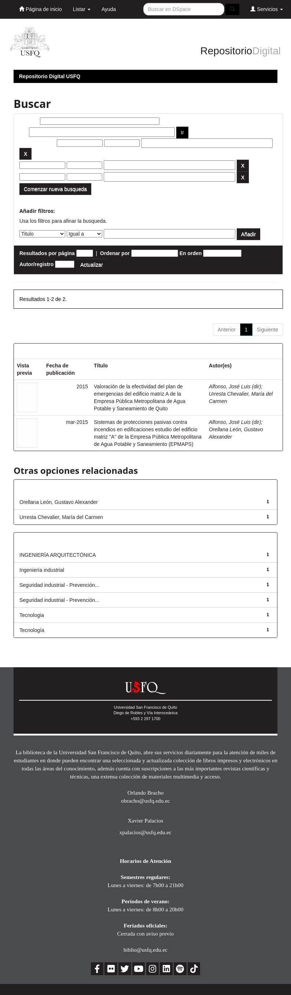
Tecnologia (31, 615)
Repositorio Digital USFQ (49, 76)
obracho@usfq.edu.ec (145, 801)
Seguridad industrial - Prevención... (59, 585)
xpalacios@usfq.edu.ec (145, 832)
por (23, 132)
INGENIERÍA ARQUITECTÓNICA (57, 555)
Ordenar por (115, 253)
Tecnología (31, 630)
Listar (82, 9)
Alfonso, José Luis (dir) (235, 386)
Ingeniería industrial (41, 570)
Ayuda (109, 9)
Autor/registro (36, 264)
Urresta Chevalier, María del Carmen (61, 517)
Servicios (266, 9)
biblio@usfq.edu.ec (145, 950)
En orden (191, 253)
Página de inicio (40, 9)
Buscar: (28, 121)
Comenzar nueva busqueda (55, 189)
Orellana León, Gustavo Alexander (58, 502)
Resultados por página (47, 253)
